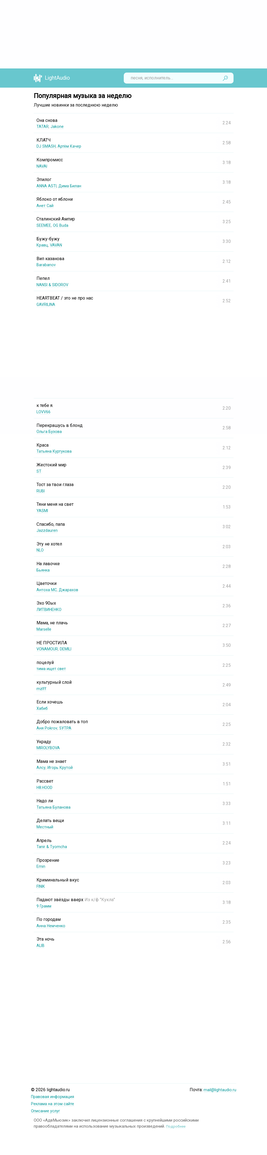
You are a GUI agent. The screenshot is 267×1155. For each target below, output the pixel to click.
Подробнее (177, 1125)
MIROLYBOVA (49, 747)
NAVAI (42, 166)
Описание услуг (47, 1110)
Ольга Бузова (50, 431)
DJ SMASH (47, 146)
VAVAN (58, 245)
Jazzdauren (47, 530)
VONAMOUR (48, 648)
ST (39, 471)
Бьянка (43, 570)
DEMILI (69, 648)
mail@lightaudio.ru (218, 1089)
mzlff (41, 688)
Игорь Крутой (62, 767)
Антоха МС (47, 589)
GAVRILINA (47, 304)
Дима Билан (73, 185)
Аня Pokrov (47, 728)
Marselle (45, 629)
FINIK (41, 886)
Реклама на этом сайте (54, 1103)
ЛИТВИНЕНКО (51, 609)
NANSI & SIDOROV (54, 284)
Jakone (58, 126)
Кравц (43, 245)
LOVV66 (44, 411)
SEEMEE (44, 225)
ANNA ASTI (47, 185)
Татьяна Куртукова (55, 451)
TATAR (42, 126)
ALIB (41, 945)
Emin (41, 866)
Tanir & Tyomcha (52, 846)
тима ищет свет (52, 668)
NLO (40, 550)
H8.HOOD (45, 787)
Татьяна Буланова (54, 807)
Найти (225, 78)
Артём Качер (73, 146)
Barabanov (46, 264)
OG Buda (63, 225)
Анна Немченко (52, 925)
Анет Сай (45, 205)
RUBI (41, 490)
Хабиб (42, 708)
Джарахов (70, 589)
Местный (45, 826)
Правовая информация (54, 1096)
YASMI (42, 510)
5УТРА (67, 728)
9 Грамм (44, 906)
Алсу (41, 767)
